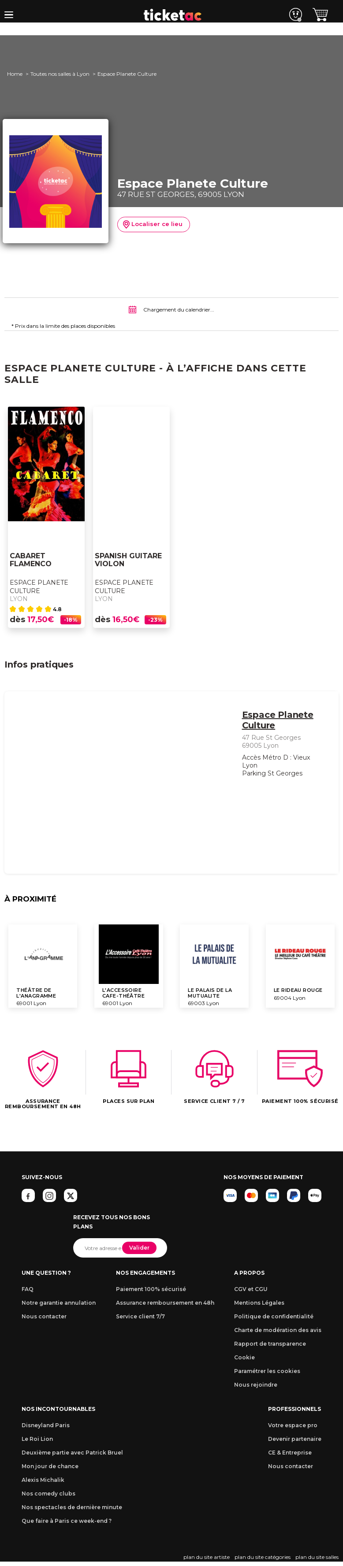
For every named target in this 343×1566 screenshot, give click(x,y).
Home (14, 74)
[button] (8, 15)
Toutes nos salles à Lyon (59, 74)
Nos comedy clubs (48, 1493)
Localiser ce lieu (153, 224)
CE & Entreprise (290, 1452)
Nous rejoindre (255, 1384)
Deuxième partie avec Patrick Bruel (72, 1452)
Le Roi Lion (37, 1439)
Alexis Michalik (43, 1480)
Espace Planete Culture (39, 587)
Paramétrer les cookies (267, 1371)
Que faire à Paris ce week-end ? (67, 1521)
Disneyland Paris (46, 1425)
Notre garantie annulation (59, 1302)
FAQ (28, 1289)
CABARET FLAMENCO (31, 560)
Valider (139, 1247)
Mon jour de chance (50, 1466)
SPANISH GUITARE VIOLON (128, 560)
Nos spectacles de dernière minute (72, 1507)
